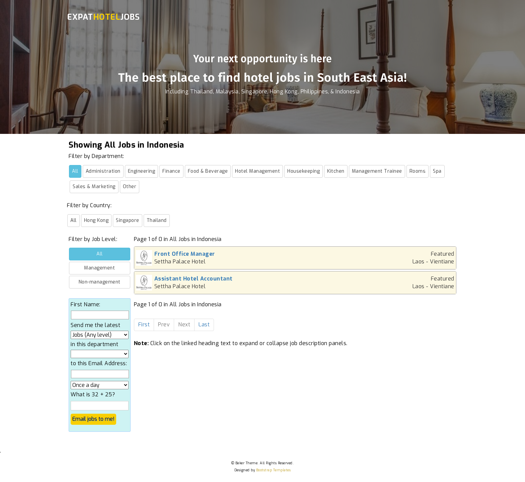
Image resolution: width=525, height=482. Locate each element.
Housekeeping (303, 171)
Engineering (141, 171)
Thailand (157, 220)
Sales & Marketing (94, 186)
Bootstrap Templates (273, 470)
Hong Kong (96, 220)
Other (130, 186)
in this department (94, 344)
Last (204, 324)
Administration (103, 171)
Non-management (100, 282)
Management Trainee (377, 171)
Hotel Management (257, 171)
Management (99, 268)
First (144, 324)
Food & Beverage (208, 171)
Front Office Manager (184, 253)
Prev (164, 324)
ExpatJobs (103, 17)
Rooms (417, 171)
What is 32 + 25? (93, 394)
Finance (171, 171)
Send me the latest (95, 325)
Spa (437, 171)
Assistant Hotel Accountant (193, 278)
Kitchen (336, 171)
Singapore (127, 220)
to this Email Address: (99, 363)
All (75, 171)
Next (184, 324)
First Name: (85, 304)
